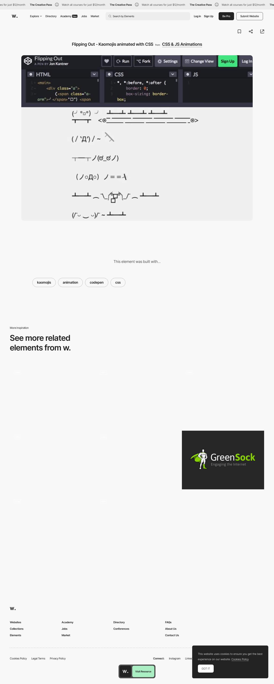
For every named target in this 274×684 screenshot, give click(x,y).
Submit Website (249, 16)
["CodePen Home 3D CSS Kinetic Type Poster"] (137, 395)
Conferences (121, 628)
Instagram (175, 658)
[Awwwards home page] (125, 671)
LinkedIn (190, 658)
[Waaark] (137, 460)
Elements (15, 635)
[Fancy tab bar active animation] (223, 395)
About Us (170, 628)
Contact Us (172, 635)
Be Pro (226, 16)
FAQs (168, 622)
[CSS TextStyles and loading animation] (51, 460)
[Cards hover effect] (51, 526)
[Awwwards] (15, 16)
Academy (68, 16)
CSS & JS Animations (182, 44)
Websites (15, 622)
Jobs (84, 16)
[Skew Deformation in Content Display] (137, 524)
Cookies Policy (18, 658)
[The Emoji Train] (51, 395)
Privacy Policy (58, 658)
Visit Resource (143, 671)
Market (95, 16)
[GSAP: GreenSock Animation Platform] (223, 460)
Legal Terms (38, 658)
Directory (51, 16)
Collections (16, 628)
